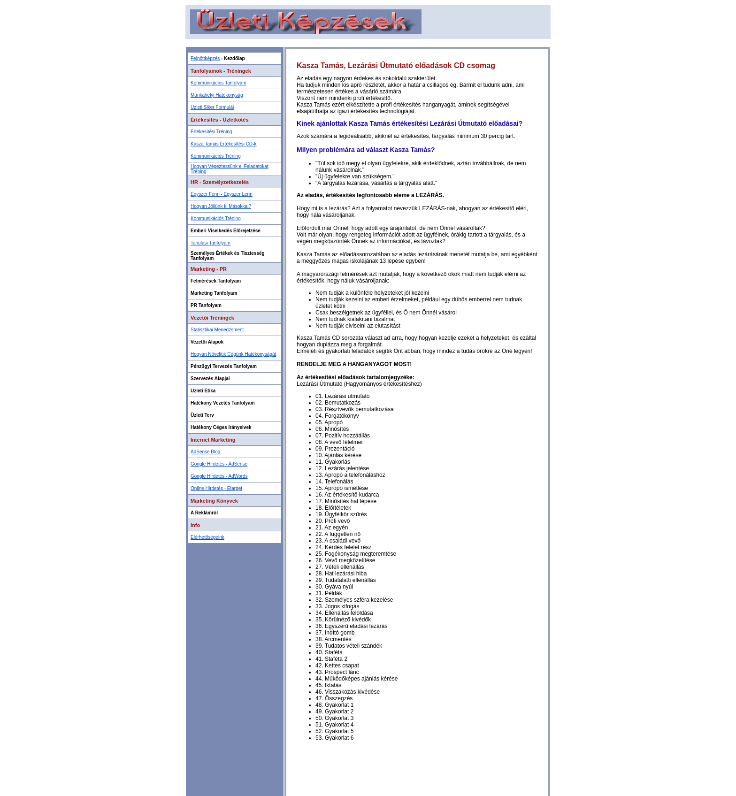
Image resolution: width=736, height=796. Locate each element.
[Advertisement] (368, 42)
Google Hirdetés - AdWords (219, 476)
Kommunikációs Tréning (216, 156)
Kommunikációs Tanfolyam (218, 82)
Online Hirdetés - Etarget (216, 488)
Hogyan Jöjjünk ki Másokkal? (221, 206)
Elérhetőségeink (207, 537)
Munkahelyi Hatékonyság (217, 95)
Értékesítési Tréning (211, 131)
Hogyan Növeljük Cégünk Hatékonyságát (233, 354)
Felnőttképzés (205, 58)
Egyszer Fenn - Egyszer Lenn (222, 194)
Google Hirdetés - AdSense (219, 464)
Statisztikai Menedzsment (217, 329)
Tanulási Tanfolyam (210, 242)
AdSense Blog (205, 451)
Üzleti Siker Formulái (212, 107)
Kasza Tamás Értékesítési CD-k (223, 143)
